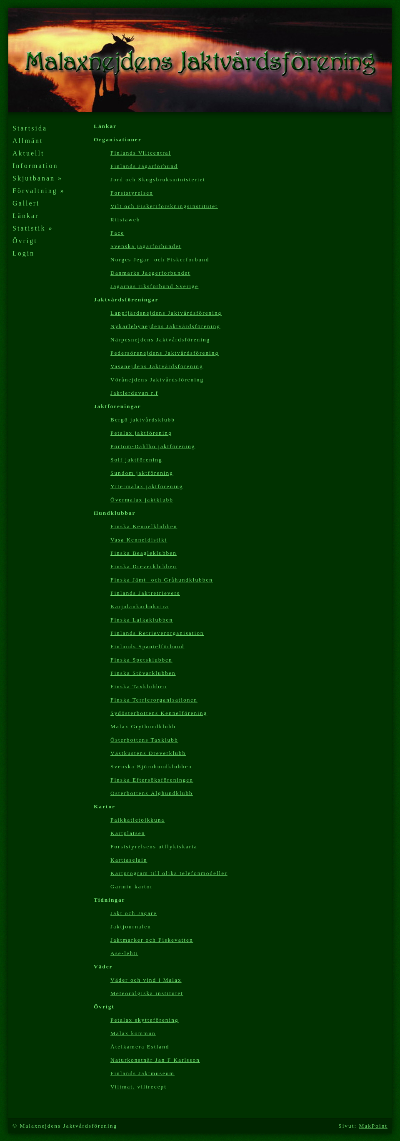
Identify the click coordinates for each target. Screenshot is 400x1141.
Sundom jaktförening (141, 473)
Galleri (26, 203)
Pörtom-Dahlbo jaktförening (152, 446)
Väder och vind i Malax (146, 980)
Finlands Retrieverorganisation (157, 633)
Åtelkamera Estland (139, 1046)
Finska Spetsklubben (141, 660)
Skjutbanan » (37, 178)
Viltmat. (122, 1086)
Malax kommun (133, 1033)
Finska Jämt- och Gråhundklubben (161, 580)
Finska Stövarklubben (143, 673)
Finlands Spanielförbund (147, 646)
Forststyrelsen (131, 193)
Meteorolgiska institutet (146, 993)
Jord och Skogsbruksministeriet (157, 179)
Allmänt (27, 140)
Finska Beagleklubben (143, 553)
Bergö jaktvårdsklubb (142, 419)
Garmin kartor (131, 886)
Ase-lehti (124, 953)
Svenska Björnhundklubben (151, 766)
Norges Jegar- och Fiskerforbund (159, 259)
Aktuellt (28, 153)
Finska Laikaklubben (141, 620)
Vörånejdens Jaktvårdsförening (157, 379)
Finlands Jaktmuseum (142, 1073)
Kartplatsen (127, 833)
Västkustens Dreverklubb (148, 753)
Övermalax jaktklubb (141, 500)
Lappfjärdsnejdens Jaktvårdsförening (166, 313)
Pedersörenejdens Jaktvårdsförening (164, 353)
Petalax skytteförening (144, 1020)
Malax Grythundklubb (143, 726)
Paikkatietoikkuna (137, 820)
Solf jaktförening (136, 459)
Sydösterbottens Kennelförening (158, 713)
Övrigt (25, 240)
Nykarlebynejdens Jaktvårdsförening (165, 326)
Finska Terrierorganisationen (154, 700)
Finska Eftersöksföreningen (151, 780)
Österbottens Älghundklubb (151, 793)
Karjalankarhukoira (139, 606)
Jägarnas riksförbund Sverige (154, 286)
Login (23, 253)
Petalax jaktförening (141, 433)
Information (35, 165)
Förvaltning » (38, 190)
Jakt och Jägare (133, 913)
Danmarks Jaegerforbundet (150, 273)
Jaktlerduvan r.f (134, 393)
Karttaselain (128, 860)
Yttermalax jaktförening (146, 486)
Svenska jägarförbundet (145, 246)
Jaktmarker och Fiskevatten (151, 940)
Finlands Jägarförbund (144, 166)
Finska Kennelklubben (143, 526)
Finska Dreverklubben (143, 566)
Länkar (25, 215)
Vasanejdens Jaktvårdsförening (156, 366)
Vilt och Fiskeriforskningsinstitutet (164, 206)
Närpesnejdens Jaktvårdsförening (160, 339)
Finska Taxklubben (138, 686)
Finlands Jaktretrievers (145, 593)
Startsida (29, 128)
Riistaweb (125, 219)
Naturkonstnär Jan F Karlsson (155, 1060)
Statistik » (32, 228)
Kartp (169, 873)
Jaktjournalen (130, 926)
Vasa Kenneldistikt (138, 540)
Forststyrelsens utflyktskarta (154, 846)
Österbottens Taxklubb (144, 740)
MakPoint (373, 1126)
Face (117, 233)
